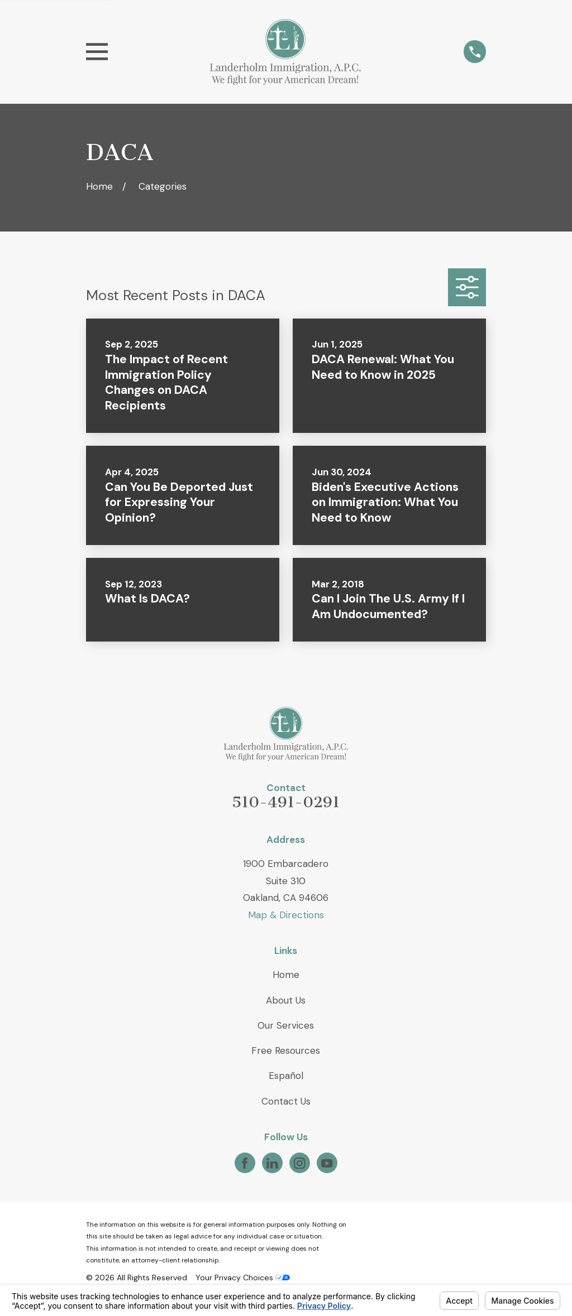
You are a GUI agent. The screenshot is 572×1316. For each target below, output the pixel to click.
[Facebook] (244, 1163)
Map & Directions (286, 915)
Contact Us (286, 1101)
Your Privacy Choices (243, 1277)
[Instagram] (299, 1163)
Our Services (286, 1025)
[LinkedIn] (272, 1163)
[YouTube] (326, 1163)
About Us (286, 1000)
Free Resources (285, 1050)
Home (286, 974)
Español (286, 1075)
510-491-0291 (286, 802)
